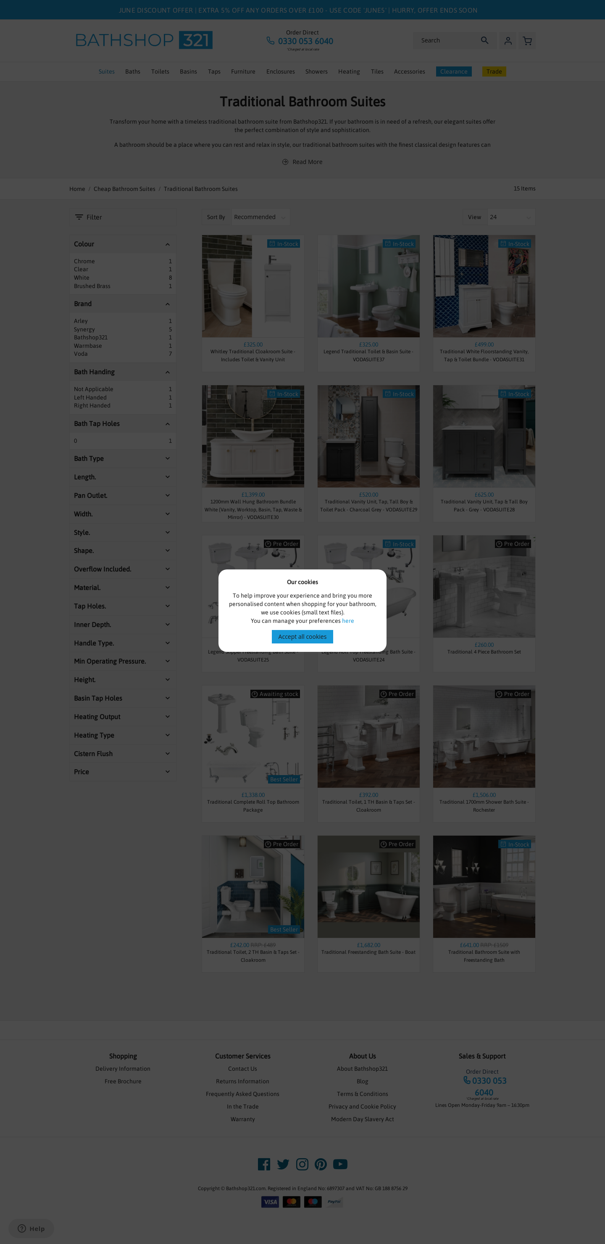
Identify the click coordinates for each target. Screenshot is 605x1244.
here (348, 620)
